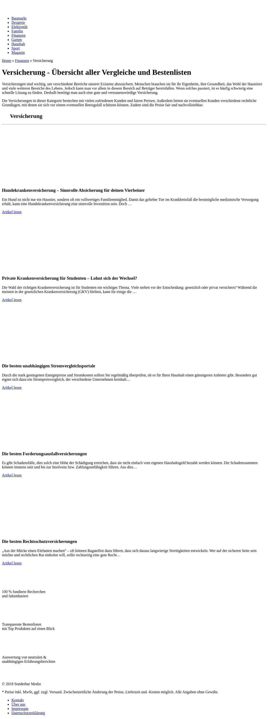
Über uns (18, 704)
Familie (17, 31)
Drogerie (18, 22)
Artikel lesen (11, 212)
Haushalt (18, 44)
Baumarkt (18, 18)
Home (6, 61)
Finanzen (18, 35)
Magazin (18, 53)
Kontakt (17, 700)
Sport (15, 48)
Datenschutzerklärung (28, 713)
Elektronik (19, 27)
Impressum (19, 709)
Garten (16, 40)
